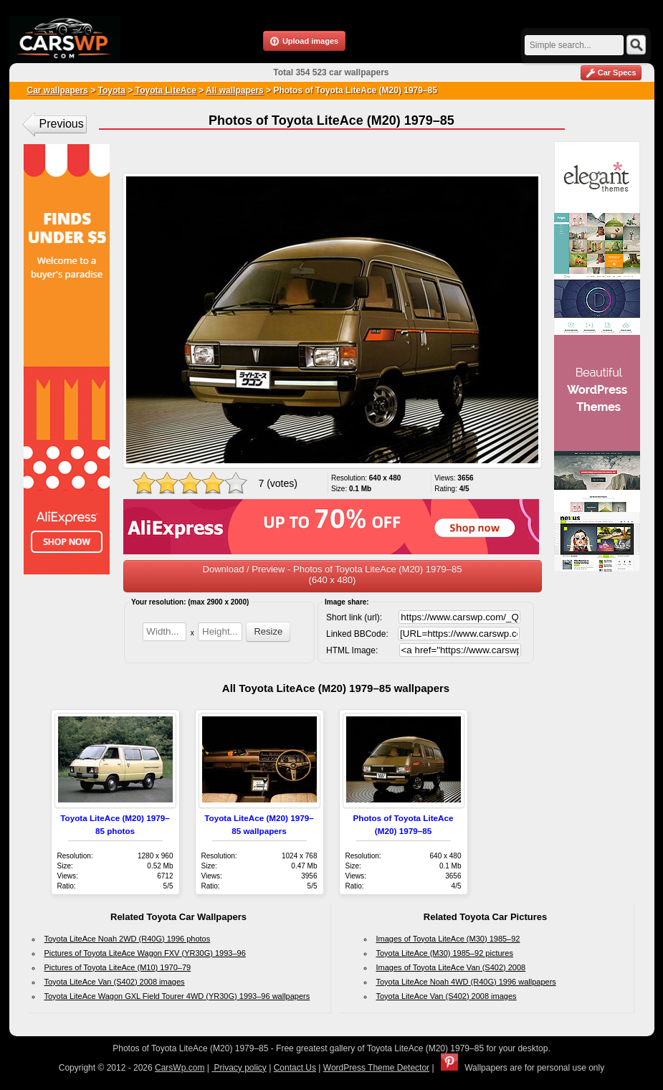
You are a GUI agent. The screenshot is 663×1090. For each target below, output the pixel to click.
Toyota (111, 90)
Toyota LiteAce (164, 90)
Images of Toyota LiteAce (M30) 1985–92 (448, 938)
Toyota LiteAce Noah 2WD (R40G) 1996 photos (127, 938)
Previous (61, 124)
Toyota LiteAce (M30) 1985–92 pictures (444, 953)
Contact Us (295, 1068)
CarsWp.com (179, 1068)
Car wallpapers (57, 90)
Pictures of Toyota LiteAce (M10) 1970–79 (117, 967)
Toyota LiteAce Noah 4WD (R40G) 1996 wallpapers (466, 981)
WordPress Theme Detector (376, 1068)
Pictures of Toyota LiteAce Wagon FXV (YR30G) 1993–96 (145, 953)
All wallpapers (235, 90)
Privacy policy (239, 1068)
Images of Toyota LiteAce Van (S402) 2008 (451, 967)
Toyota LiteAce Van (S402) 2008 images (114, 981)
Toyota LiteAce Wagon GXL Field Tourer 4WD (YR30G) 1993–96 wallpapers (177, 996)
